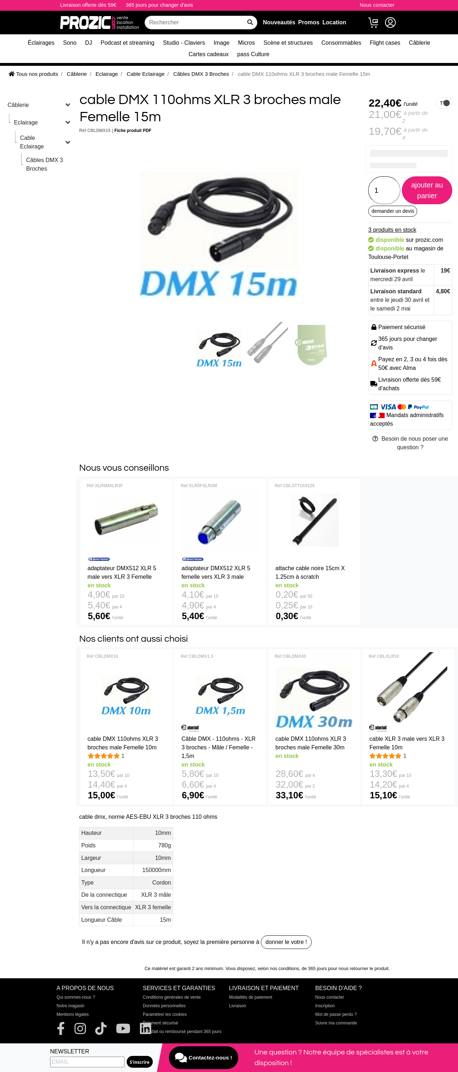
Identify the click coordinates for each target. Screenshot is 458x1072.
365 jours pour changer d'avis (159, 5)
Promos (309, 22)
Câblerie (419, 43)
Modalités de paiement (250, 997)
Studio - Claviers (184, 43)
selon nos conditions (278, 968)
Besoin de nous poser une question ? (410, 443)
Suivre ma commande (336, 1023)
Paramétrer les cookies (165, 1014)
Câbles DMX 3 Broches (44, 164)
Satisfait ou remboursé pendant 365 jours (182, 1031)
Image (221, 43)
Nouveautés (279, 22)
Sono (69, 43)
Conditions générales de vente (172, 997)
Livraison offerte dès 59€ (88, 5)
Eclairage (26, 122)
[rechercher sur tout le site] (250, 22)
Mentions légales (73, 1014)
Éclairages (41, 43)
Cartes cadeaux (209, 54)
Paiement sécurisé (160, 1023)
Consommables (341, 43)
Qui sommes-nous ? (76, 997)
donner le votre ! (286, 942)
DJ (88, 43)
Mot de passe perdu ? (336, 1014)
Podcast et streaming (127, 43)
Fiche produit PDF (132, 130)
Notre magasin (70, 1005)
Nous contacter (377, 5)
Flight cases (385, 43)
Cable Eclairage (32, 142)
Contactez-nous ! (203, 1057)
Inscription (325, 1005)
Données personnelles (164, 1005)
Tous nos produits (33, 74)
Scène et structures (288, 43)
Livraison (237, 1005)
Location (334, 22)
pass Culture (253, 54)
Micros (246, 43)
